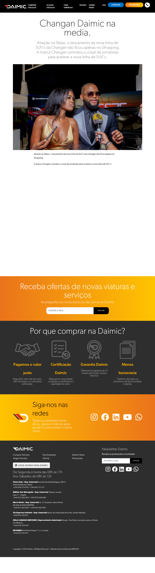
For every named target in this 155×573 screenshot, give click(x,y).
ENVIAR (101, 311)
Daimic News (92, 6)
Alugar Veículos (51, 6)
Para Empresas (68, 6)
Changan (115, 5)
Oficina (82, 5)
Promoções (134, 5)
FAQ (104, 5)
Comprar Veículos (32, 6)
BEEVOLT (75, 549)
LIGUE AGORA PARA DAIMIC (31, 465)
